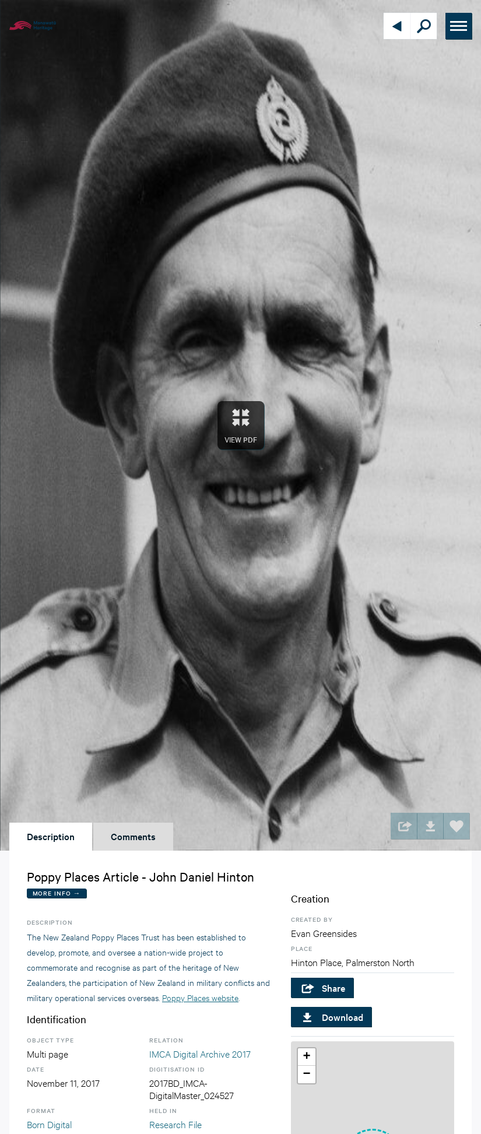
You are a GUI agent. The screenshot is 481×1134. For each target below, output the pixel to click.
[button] (306, 1057)
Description (51, 836)
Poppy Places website (200, 997)
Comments (133, 836)
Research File (175, 1124)
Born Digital (49, 1124)
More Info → (57, 893)
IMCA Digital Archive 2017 (200, 1053)
